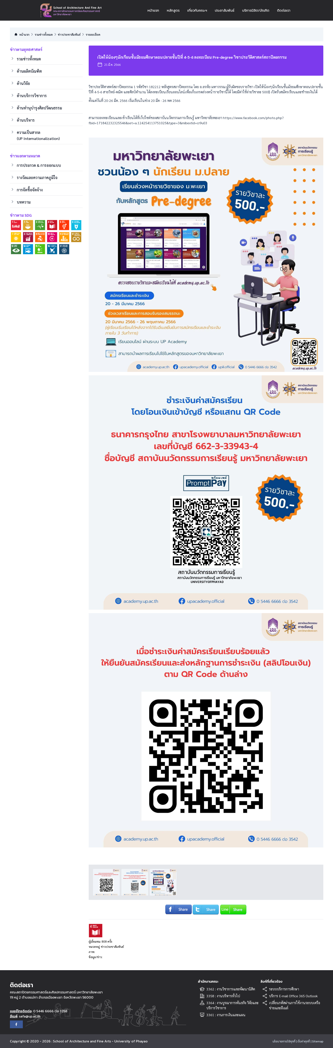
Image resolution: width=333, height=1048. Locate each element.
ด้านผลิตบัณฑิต (29, 71)
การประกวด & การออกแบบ (39, 165)
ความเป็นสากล (38, 135)
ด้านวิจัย (23, 83)
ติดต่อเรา (283, 10)
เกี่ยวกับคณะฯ (197, 10)
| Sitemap (317, 1041)
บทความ (24, 201)
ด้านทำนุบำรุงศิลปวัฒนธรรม (39, 107)
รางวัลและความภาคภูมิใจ (37, 177)
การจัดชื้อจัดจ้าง (30, 189)
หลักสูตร (173, 10)
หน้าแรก (153, 10)
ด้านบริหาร (26, 120)
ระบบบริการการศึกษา (284, 989)
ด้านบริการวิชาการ (32, 95)
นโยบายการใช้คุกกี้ (284, 1041)
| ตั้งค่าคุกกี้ (303, 1041)
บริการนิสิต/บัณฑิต (255, 10)
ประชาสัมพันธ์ (224, 10)
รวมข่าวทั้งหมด (29, 58)
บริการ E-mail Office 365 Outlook (293, 996)
